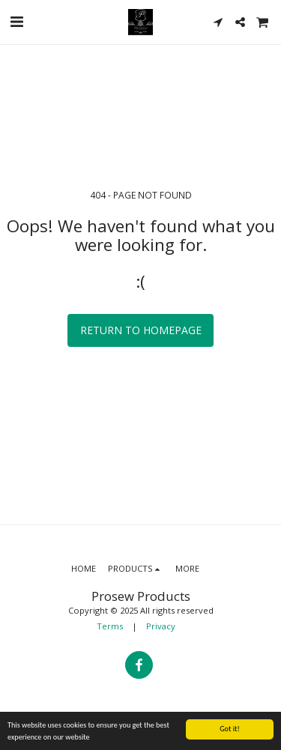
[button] (16, 21)
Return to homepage (141, 330)
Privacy (160, 626)
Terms (110, 626)
